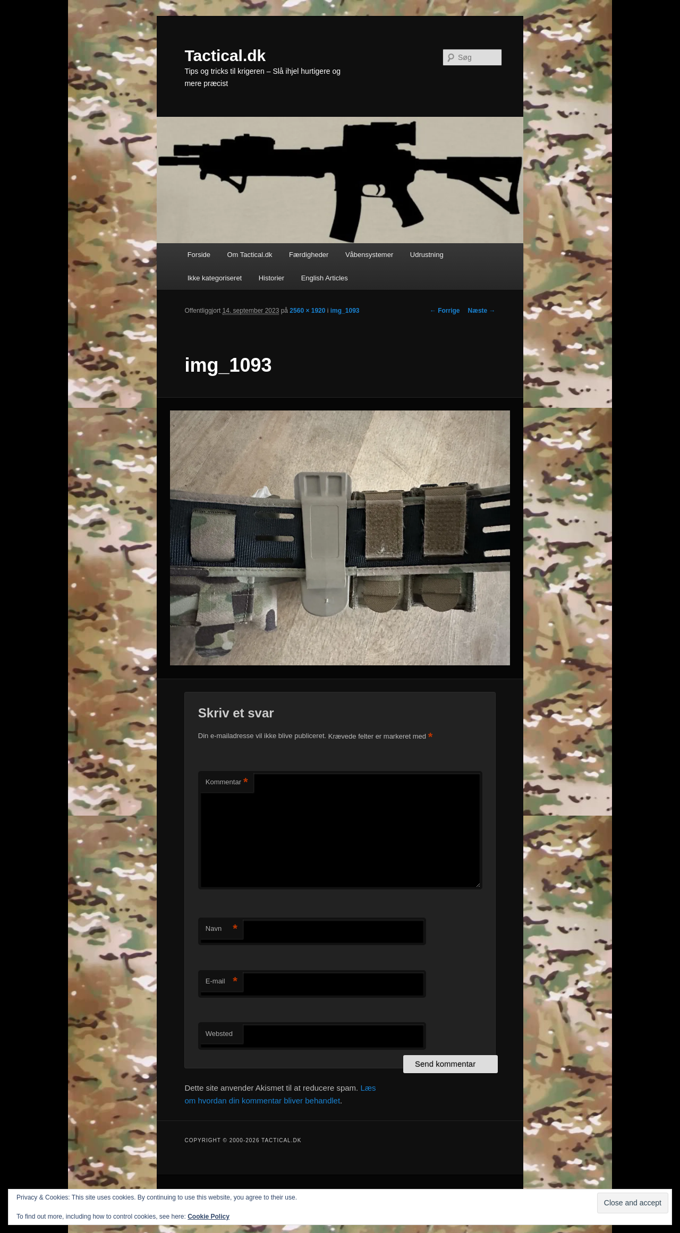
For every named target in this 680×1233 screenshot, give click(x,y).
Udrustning (427, 255)
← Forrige (445, 310)
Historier (271, 278)
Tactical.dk (225, 55)
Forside (199, 255)
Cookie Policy (209, 1216)
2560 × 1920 (307, 310)
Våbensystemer (369, 255)
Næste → (482, 310)
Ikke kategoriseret (215, 278)
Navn (221, 929)
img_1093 (345, 310)
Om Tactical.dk (249, 255)
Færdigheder (308, 255)
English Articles (324, 278)
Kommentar (227, 782)
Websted (219, 1034)
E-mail (221, 981)
